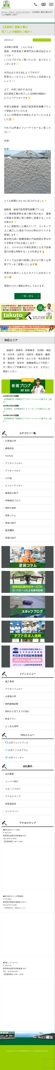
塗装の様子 (10, 523)
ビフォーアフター (23, 12)
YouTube (9, 456)
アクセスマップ (13, 796)
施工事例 (9, 681)
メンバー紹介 (11, 781)
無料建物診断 (11, 704)
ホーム (4, 12)
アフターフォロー (14, 463)
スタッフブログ (13, 789)
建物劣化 (9, 448)
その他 (8, 478)
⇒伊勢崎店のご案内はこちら (14, 908)
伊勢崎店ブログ (13, 500)
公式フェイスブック (16, 742)
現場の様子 (10, 538)
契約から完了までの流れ (17, 711)
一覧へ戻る (27, 296)
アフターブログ (13, 471)
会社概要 (9, 774)
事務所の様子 (11, 493)
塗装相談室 (10, 804)
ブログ (11, 12)
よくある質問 (11, 726)
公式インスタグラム (16, 750)
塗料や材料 (10, 508)
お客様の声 (10, 441)
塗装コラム (10, 515)
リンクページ (11, 811)
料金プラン (10, 719)
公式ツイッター (14, 757)
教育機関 (9, 530)
